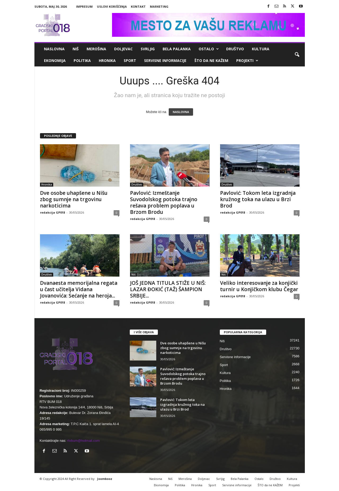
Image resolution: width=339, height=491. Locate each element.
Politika (82, 60)
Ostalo (209, 49)
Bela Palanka (177, 48)
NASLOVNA (181, 112)
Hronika (107, 60)
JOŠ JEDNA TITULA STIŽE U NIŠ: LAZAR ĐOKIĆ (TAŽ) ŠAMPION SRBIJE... (168, 289)
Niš (76, 48)
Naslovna (54, 48)
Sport (130, 60)
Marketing (159, 6)
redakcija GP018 (52, 212)
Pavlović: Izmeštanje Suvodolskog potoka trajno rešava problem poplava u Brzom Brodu (163, 202)
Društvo (235, 48)
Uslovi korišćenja (112, 6)
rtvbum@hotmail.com (83, 441)
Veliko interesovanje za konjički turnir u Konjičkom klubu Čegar (259, 286)
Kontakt (138, 6)
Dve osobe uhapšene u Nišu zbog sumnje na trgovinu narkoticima (74, 199)
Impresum (84, 6)
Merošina (96, 48)
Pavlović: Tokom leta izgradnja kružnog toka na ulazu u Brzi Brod (258, 199)
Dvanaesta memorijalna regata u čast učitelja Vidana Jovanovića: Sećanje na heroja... (78, 289)
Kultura (260, 48)
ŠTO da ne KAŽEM (211, 60)
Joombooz (104, 479)
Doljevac (123, 48)
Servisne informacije (165, 60)
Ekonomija (55, 60)
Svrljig (148, 48)
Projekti (247, 60)
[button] (297, 55)
